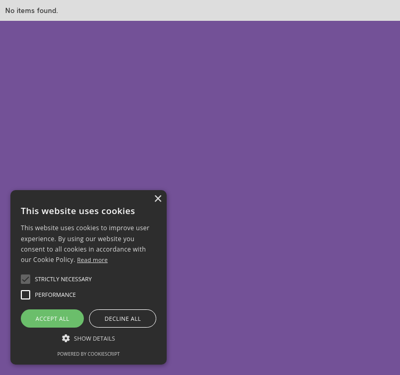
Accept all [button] (52, 318)
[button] (25, 279)
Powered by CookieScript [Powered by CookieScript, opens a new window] (88, 354)
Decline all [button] (123, 318)
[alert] (88, 277)
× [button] (157, 199)
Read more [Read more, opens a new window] (92, 260)
